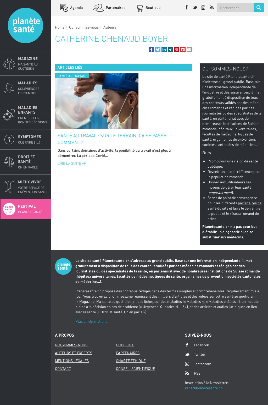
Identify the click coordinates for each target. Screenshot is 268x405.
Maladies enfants (33, 114)
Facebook (197, 345)
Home (59, 27)
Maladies (33, 87)
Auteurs (109, 27)
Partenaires (115, 7)
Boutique (153, 7)
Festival (33, 209)
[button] (151, 49)
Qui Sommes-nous (84, 27)
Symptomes (33, 139)
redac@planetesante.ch (204, 388)
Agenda (76, 7)
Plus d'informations (91, 321)
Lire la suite (72, 163)
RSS (192, 373)
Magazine (33, 63)
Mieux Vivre (33, 186)
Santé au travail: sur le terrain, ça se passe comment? (112, 139)
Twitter (195, 354)
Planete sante (25, 25)
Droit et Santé (33, 161)
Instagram (198, 364)
